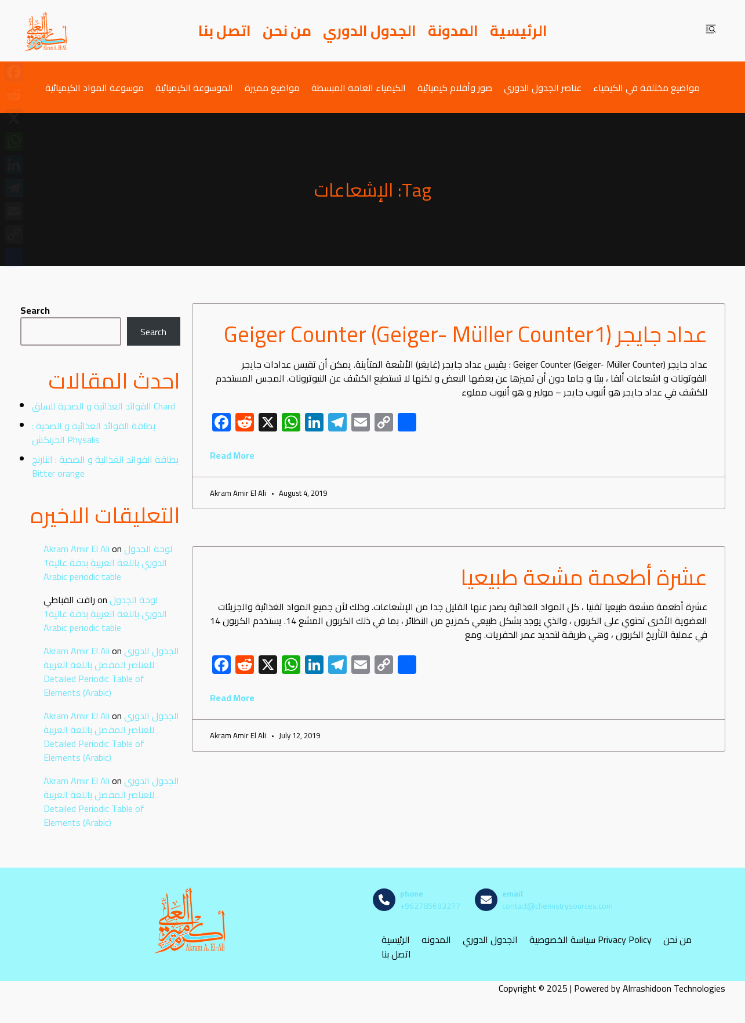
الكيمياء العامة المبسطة (358, 87)
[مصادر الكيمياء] (46, 31)
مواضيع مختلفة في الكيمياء (646, 87)
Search (35, 310)
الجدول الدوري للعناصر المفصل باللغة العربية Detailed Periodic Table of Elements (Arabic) (111, 671)
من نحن (287, 31)
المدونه (436, 940)
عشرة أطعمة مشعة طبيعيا (583, 577)
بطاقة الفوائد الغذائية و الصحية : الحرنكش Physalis (93, 432)
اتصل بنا (224, 31)
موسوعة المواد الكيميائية (94, 87)
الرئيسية (518, 31)
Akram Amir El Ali (76, 548)
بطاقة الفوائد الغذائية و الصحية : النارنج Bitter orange (105, 466)
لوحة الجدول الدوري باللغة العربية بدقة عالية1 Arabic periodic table (107, 562)
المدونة (453, 31)
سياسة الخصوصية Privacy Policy (590, 940)
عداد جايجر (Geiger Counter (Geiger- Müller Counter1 (465, 334)
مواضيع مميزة (272, 87)
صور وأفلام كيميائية (454, 87)
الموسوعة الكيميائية (194, 87)
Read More (232, 455)
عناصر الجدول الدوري (543, 87)
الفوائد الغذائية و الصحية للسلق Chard (103, 406)
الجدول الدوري (369, 31)
